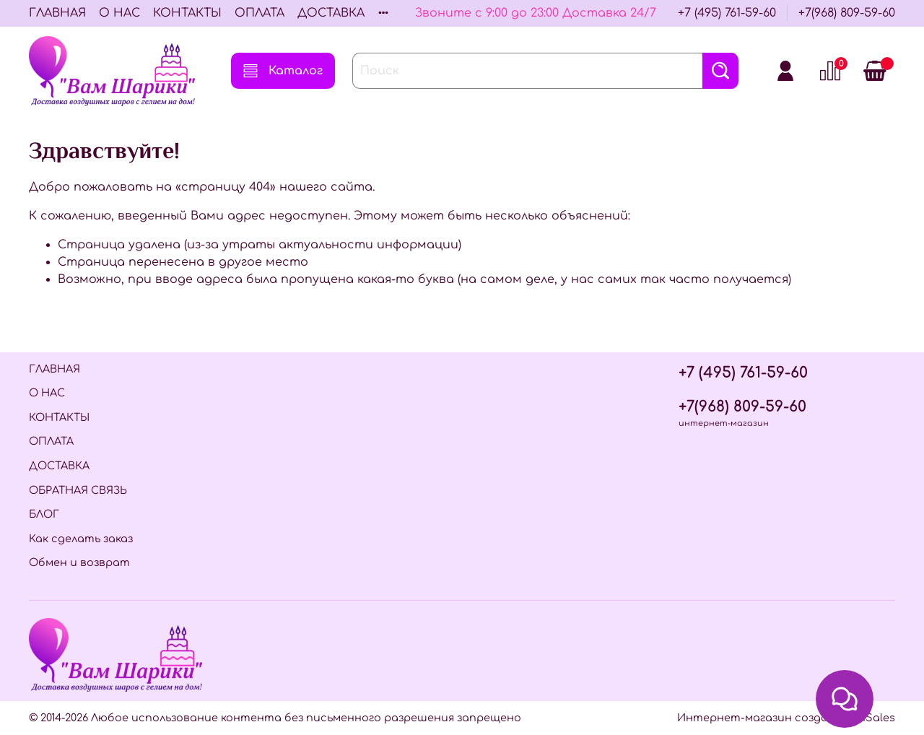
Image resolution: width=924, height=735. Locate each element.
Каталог (283, 71)
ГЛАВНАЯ (57, 12)
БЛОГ (44, 514)
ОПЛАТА (259, 12)
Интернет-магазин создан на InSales (786, 717)
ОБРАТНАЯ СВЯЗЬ (78, 490)
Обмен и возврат (79, 562)
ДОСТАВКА (331, 12)
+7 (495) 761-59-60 (727, 12)
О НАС (119, 12)
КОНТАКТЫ (187, 12)
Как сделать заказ (81, 538)
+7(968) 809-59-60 (846, 12)
